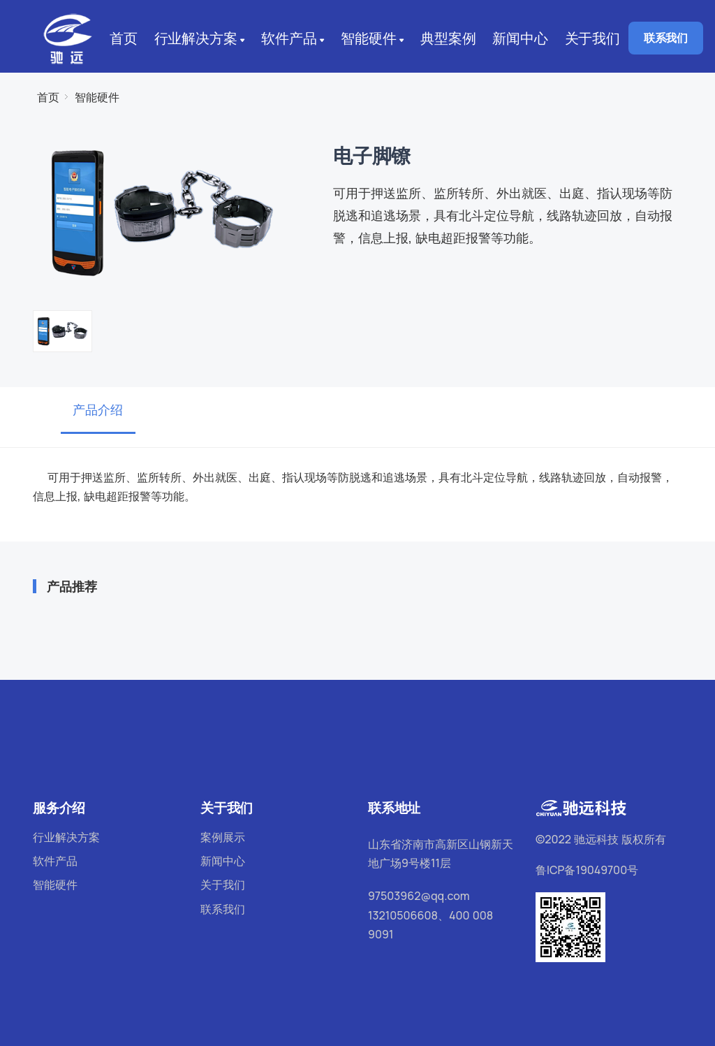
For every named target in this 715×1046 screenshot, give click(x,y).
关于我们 (592, 38)
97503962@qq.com (419, 895)
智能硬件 (374, 39)
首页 (124, 38)
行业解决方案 (201, 39)
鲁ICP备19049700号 (587, 870)
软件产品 (294, 39)
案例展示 (222, 837)
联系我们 (666, 37)
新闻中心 (519, 38)
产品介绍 (98, 409)
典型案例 (448, 38)
